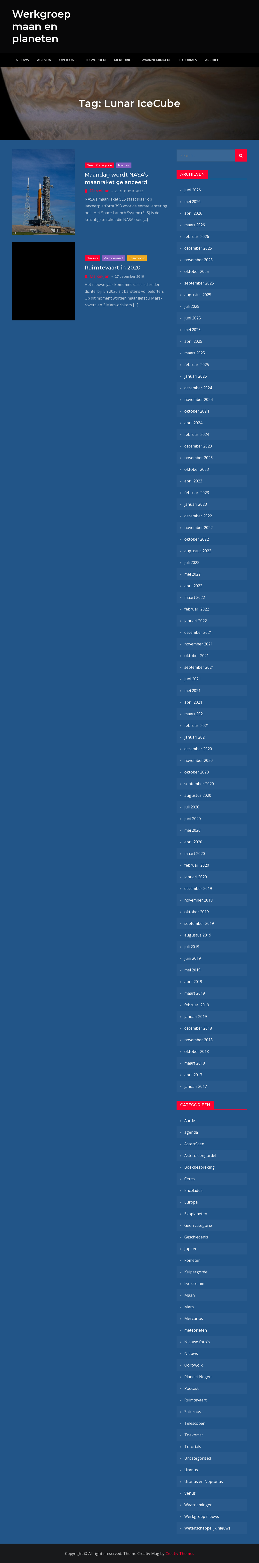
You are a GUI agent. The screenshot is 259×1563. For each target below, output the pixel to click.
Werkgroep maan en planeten (42, 26)
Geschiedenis (196, 1236)
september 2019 (199, 923)
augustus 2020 (197, 795)
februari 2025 (196, 364)
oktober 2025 (196, 271)
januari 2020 (195, 876)
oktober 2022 (196, 539)
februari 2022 (196, 608)
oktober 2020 (196, 771)
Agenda (44, 59)
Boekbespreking (199, 1167)
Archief (212, 59)
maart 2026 (194, 224)
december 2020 (198, 748)
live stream (194, 1283)
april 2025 (193, 341)
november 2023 (198, 457)
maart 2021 (194, 713)
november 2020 (198, 760)
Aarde (189, 1120)
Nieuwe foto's (197, 1341)
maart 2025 (194, 352)
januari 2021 (195, 737)
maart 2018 (194, 1063)
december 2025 (198, 248)
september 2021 (199, 667)
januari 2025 (195, 376)
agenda (191, 1132)
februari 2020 (196, 865)
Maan (189, 1295)
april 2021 (193, 702)
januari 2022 (195, 620)
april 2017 (193, 1074)
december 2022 (198, 515)
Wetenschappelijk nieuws (207, 1527)
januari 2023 (195, 504)
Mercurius (123, 59)
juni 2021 (192, 678)
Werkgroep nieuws (201, 1516)
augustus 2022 (197, 550)
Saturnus (192, 1411)
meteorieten (195, 1330)
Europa (191, 1202)
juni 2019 (192, 958)
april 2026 (193, 213)
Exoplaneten (195, 1213)
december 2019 (198, 888)
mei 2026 (192, 201)
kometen (192, 1260)
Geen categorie (99, 165)
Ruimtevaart (113, 258)
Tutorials (187, 59)
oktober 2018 (196, 1051)
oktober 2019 (196, 911)
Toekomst (137, 258)
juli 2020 (191, 806)
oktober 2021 (196, 655)
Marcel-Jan (99, 190)
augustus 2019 (197, 934)
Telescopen (194, 1423)
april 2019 (193, 981)
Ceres (189, 1178)
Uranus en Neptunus (203, 1481)
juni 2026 (192, 189)
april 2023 (193, 480)
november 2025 (198, 259)
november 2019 (198, 900)
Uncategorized (197, 1458)
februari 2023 (196, 492)
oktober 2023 (196, 469)
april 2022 (193, 585)
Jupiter (190, 1248)
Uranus (191, 1469)
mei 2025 (192, 329)
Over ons (67, 59)
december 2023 (198, 445)
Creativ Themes (179, 1553)
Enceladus (193, 1190)
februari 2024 (196, 434)
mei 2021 (192, 690)
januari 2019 (195, 1016)
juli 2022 (191, 562)
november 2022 (198, 527)
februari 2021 (196, 725)
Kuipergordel (196, 1271)
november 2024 (198, 399)
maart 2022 (194, 597)
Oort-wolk (193, 1365)
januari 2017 (195, 1086)
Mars (189, 1306)
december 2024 (198, 387)
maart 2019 (194, 993)
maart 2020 (194, 853)
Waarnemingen (156, 59)
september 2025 (199, 282)
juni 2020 (192, 818)
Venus (190, 1493)
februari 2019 (196, 1004)
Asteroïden (194, 1143)
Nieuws (22, 59)
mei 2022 (192, 574)
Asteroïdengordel (200, 1155)
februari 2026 (196, 236)
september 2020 (199, 783)
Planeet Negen (197, 1376)
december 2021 (198, 632)
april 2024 (193, 422)
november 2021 (198, 643)
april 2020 (193, 841)
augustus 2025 (197, 294)
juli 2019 (191, 946)
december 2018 (198, 1028)
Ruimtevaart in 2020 (112, 267)
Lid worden (95, 59)
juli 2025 (191, 306)
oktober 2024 (196, 411)
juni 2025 (192, 317)
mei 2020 (192, 830)
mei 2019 (192, 969)
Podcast (191, 1388)
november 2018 (198, 1039)
